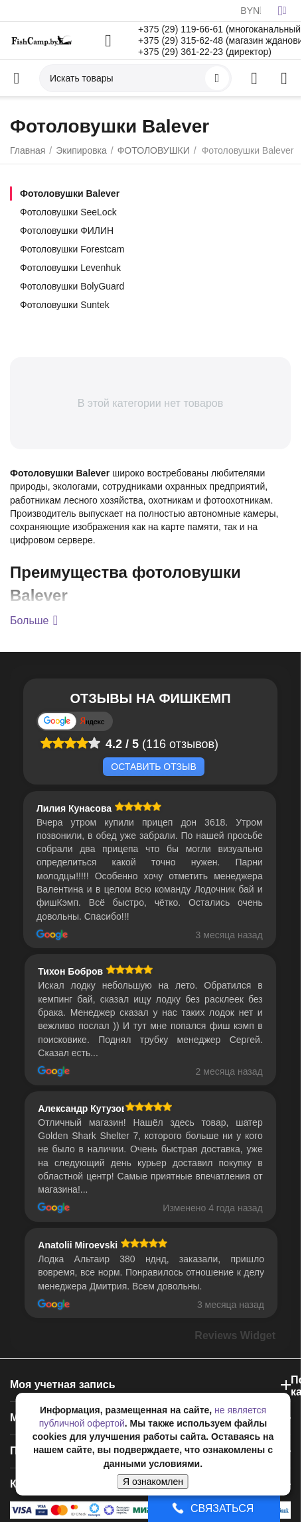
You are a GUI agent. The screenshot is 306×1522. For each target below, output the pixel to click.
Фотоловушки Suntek (65, 304)
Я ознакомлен (153, 1481)
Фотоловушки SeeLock (68, 212)
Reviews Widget (234, 1335)
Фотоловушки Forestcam (72, 249)
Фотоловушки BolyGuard (72, 286)
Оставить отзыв (153, 766)
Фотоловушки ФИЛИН (67, 230)
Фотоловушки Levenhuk (70, 267)
